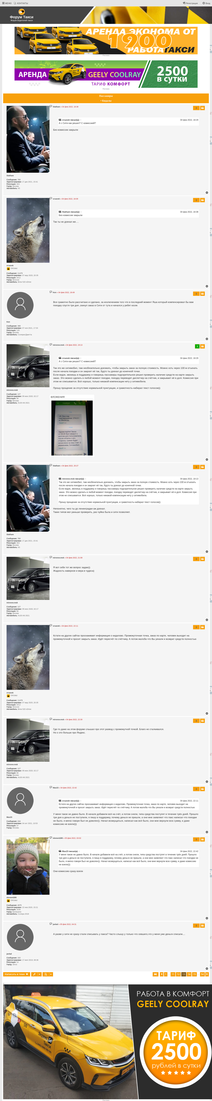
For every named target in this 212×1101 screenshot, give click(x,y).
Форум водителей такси (22, 20)
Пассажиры (106, 95)
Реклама (106, 55)
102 (19, 958)
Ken (8, 322)
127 (19, 394)
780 (19, 180)
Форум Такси (21, 17)
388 (19, 326)
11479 (20, 273)
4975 (20, 905)
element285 (12, 897)
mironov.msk (12, 390)
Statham (10, 176)
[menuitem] (21, 3)
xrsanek (66, 120)
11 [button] (173, 974)
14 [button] (189, 974)
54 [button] (202, 974)
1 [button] (165, 974)
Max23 (9, 817)
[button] (155, 974)
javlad (9, 954)
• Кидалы (106, 100)
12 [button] (178, 974)
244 (19, 821)
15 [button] (194, 974)
